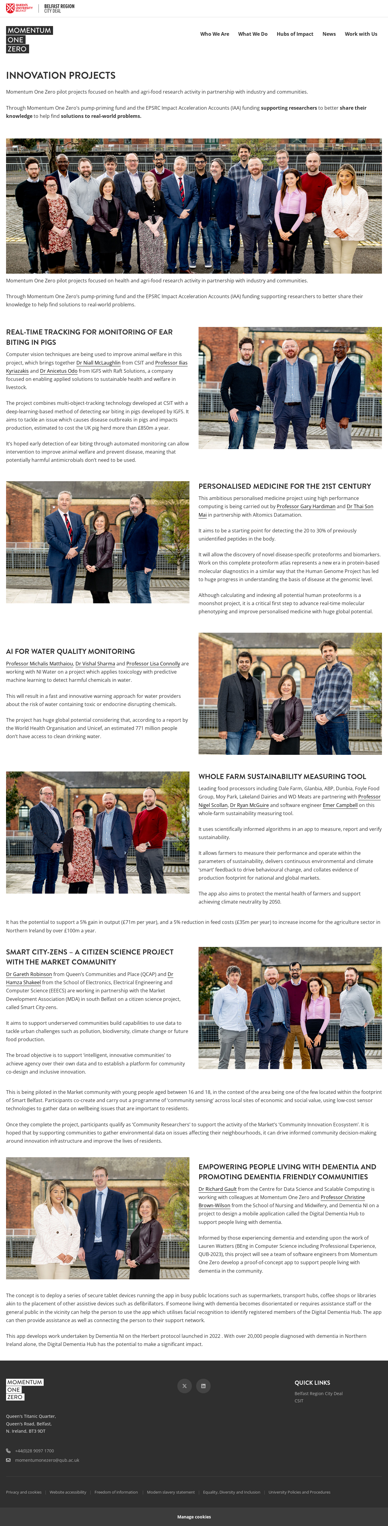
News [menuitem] (329, 34)
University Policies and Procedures (299, 1492)
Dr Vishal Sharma (95, 663)
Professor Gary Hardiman (306, 506)
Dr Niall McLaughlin (98, 362)
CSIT (299, 1401)
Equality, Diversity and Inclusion (231, 1492)
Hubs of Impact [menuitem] (295, 34)
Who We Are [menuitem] (214, 34)
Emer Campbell (340, 805)
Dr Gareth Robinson (29, 974)
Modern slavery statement (171, 1492)
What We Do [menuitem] (253, 34)
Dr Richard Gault (218, 1189)
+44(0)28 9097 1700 (34, 1451)
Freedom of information (117, 1492)
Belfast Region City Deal (319, 1393)
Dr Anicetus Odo (59, 371)
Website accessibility (68, 1492)
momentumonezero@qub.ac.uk (47, 1460)
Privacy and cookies (24, 1492)
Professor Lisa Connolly (153, 663)
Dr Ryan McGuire (249, 805)
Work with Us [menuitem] (361, 34)
